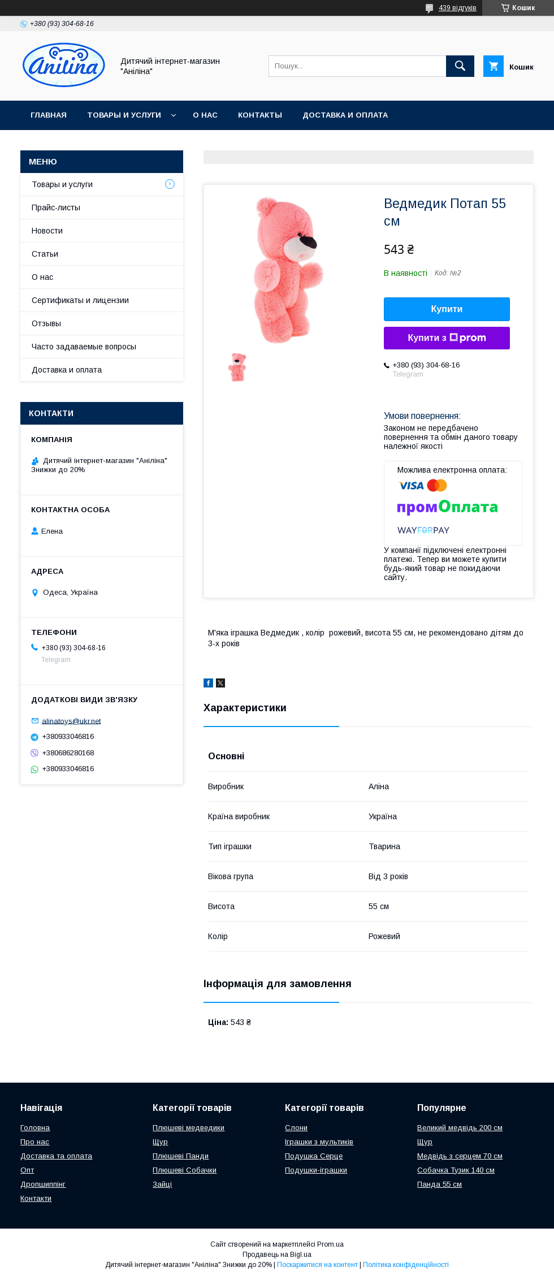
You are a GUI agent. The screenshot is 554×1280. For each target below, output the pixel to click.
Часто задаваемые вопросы (84, 346)
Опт (27, 1170)
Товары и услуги (124, 115)
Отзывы (46, 323)
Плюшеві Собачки (185, 1170)
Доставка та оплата (56, 1156)
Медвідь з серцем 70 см (460, 1156)
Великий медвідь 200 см (460, 1127)
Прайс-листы (56, 207)
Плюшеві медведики (188, 1127)
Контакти (35, 1198)
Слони (296, 1127)
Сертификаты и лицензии (80, 300)
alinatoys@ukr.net (71, 720)
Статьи (45, 253)
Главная (49, 115)
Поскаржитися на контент (317, 1265)
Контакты (260, 115)
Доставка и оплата (345, 115)
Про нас (34, 1142)
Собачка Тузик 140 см (456, 1170)
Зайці (162, 1184)
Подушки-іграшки (316, 1170)
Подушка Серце (314, 1156)
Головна (35, 1127)
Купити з (447, 338)
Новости (47, 230)
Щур (160, 1142)
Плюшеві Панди (181, 1156)
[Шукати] (460, 66)
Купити (447, 309)
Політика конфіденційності (406, 1265)
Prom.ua (330, 1244)
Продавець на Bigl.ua (277, 1255)
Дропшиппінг (43, 1184)
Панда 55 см (439, 1184)
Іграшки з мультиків (319, 1142)
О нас (205, 115)
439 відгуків (458, 8)
